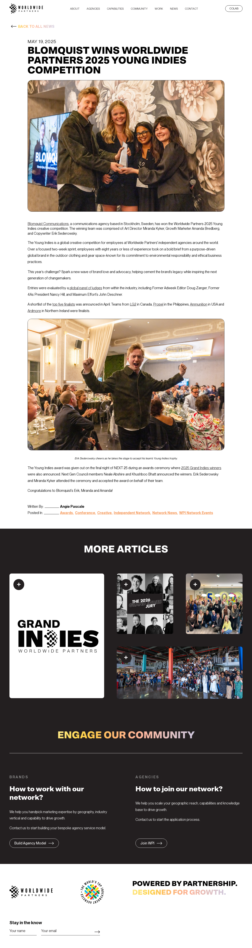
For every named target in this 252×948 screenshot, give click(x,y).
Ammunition (198, 304)
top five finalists (63, 304)
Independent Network (132, 513)
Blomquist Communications (48, 224)
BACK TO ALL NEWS (36, 26)
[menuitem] (75, 8)
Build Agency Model (30, 843)
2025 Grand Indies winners (201, 468)
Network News (164, 513)
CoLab (233, 8)
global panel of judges (85, 288)
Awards (66, 513)
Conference (85, 513)
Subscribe (97, 931)
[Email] (70, 930)
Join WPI (147, 843)
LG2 (133, 304)
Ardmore (34, 311)
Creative (104, 513)
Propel (158, 304)
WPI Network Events (196, 513)
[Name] (23, 930)
